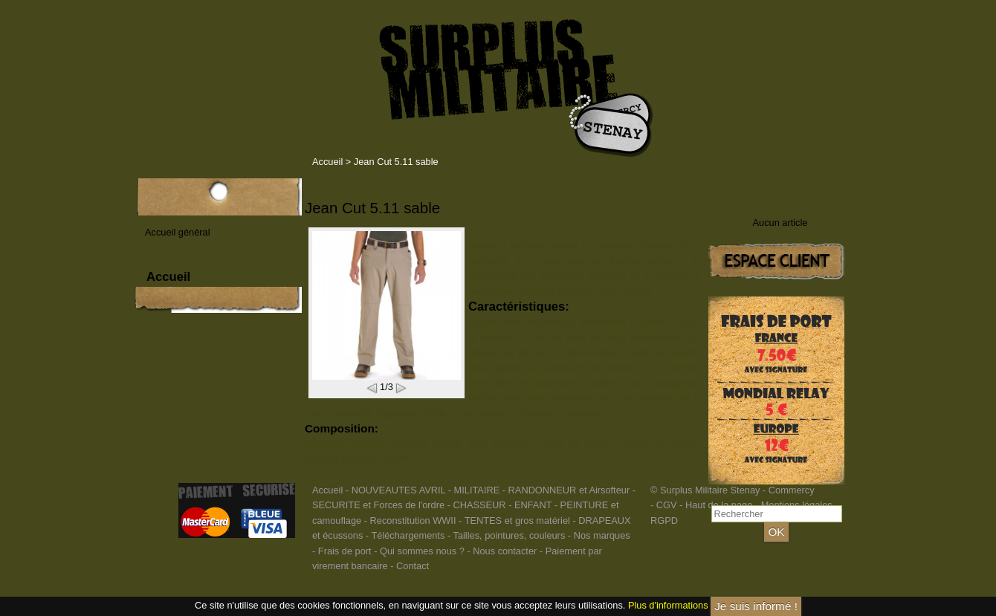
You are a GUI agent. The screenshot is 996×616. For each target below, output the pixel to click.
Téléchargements (407, 535)
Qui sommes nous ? (423, 551)
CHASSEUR (479, 504)
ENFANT (533, 504)
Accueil (327, 161)
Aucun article (780, 222)
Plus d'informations (668, 605)
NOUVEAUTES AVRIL (399, 490)
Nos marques (602, 535)
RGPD (664, 520)
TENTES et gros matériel (517, 520)
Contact (412, 565)
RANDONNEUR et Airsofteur (569, 490)
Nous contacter (505, 551)
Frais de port (346, 551)
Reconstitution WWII (413, 520)
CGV (666, 504)
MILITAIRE (477, 490)
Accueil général (177, 232)
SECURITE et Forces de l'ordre (378, 504)
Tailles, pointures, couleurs (509, 535)
